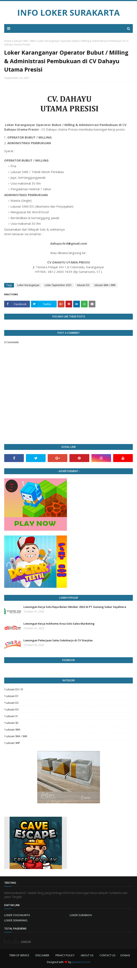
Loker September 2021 (58, 285)
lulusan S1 (12, 716)
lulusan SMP (13, 743)
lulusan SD (12, 723)
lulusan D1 (12, 696)
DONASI (125, 955)
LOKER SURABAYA (81, 915)
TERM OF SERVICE (19, 955)
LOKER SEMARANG (15, 920)
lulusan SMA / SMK (24, 41)
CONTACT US (107, 955)
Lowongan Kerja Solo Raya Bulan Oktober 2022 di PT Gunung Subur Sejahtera (74, 607)
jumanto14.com (81, 962)
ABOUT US (87, 955)
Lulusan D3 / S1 (14, 689)
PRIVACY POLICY (64, 955)
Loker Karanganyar (28, 285)
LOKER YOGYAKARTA (17, 915)
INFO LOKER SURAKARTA (68, 12)
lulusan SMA (13, 729)
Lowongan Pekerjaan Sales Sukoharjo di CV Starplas (58, 640)
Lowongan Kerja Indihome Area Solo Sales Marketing (59, 623)
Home (8, 41)
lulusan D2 (12, 703)
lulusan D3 (83, 285)
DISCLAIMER (42, 955)
